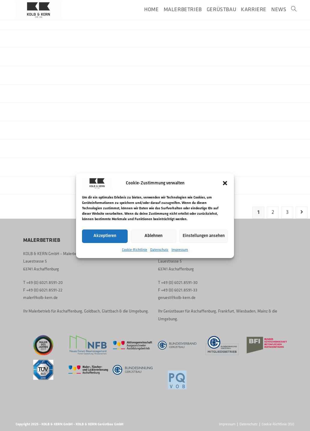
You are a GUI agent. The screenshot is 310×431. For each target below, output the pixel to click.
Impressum (180, 249)
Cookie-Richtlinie (134, 249)
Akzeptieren (104, 236)
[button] (225, 183)
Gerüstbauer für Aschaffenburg (189, 311)
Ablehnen (153, 236)
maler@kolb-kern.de (40, 298)
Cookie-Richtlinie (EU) (278, 424)
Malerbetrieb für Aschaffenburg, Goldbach (64, 311)
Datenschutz (159, 249)
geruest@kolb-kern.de (177, 298)
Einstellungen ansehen (204, 236)
